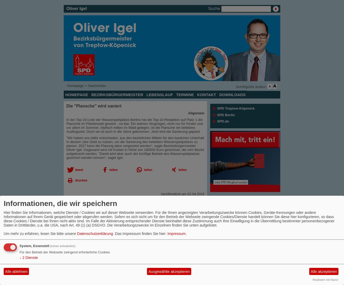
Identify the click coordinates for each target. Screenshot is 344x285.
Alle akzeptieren (324, 271)
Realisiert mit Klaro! (325, 279)
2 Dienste (28, 257)
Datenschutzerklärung (95, 234)
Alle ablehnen (16, 271)
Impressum (177, 234)
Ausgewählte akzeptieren (169, 271)
